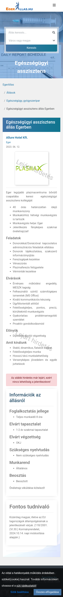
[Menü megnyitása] (54, 5)
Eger (8, 142)
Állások (11, 92)
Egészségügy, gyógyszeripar (23, 100)
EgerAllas (8, 84)
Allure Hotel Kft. (17, 137)
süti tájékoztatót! (26, 585)
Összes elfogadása (47, 592)
